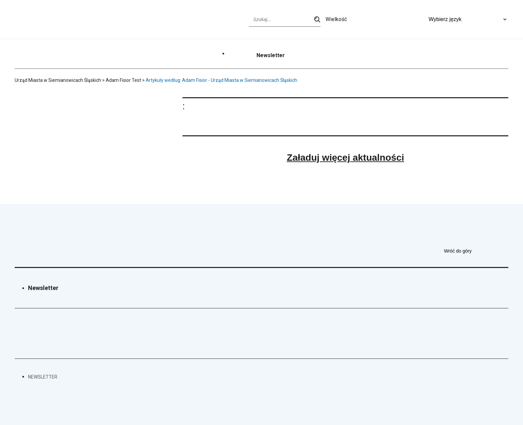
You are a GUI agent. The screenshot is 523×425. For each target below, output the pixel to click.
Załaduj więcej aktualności (345, 157)
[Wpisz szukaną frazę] (285, 19)
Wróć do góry (476, 251)
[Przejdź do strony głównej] (40, 19)
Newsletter (270, 55)
